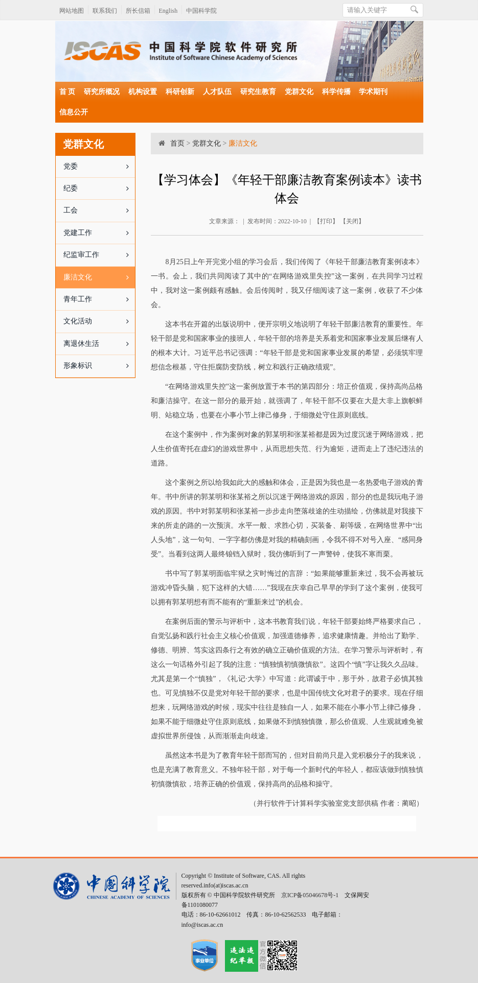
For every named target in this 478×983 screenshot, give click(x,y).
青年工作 (99, 299)
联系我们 (105, 10)
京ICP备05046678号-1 (310, 895)
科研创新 (180, 92)
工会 (99, 210)
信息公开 (73, 112)
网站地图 (71, 10)
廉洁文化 (99, 277)
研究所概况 (102, 92)
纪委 (99, 188)
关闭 (352, 221)
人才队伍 (217, 92)
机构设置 (142, 92)
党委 (99, 166)
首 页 (67, 92)
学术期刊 (373, 92)
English (168, 10)
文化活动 (99, 321)
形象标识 (99, 366)
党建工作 (99, 233)
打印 (326, 221)
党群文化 (299, 92)
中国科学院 (201, 10)
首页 (177, 143)
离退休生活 (99, 344)
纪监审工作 (99, 255)
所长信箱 (138, 10)
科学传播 (336, 92)
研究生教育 (258, 92)
